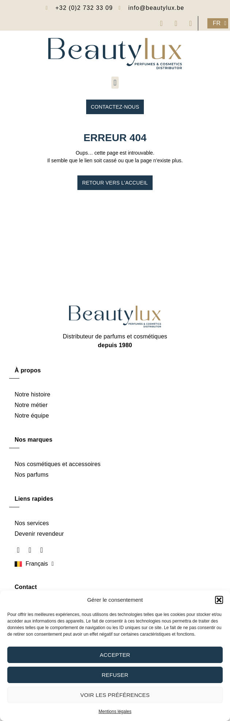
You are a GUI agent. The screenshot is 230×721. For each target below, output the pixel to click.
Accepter (115, 655)
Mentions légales (115, 711)
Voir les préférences (115, 695)
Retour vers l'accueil (115, 183)
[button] (219, 600)
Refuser (114, 675)
